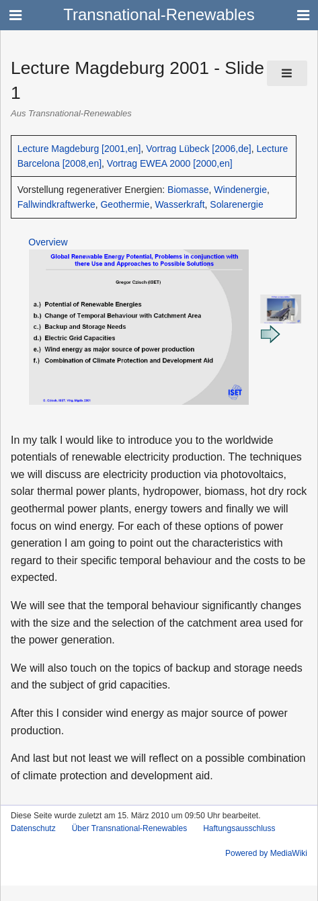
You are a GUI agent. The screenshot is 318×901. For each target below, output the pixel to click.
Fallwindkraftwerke (56, 204)
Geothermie (124, 204)
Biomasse (187, 189)
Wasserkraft (179, 204)
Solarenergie (236, 204)
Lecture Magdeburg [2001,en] (79, 148)
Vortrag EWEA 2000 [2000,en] (170, 163)
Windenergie (240, 189)
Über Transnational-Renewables (129, 828)
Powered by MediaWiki (266, 853)
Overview (47, 242)
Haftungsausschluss (239, 828)
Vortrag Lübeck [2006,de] (198, 148)
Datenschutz (33, 828)
